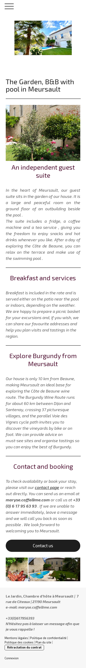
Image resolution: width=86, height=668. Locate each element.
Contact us (43, 545)
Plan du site (43, 642)
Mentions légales (16, 638)
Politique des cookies (19, 642)
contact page (47, 487)
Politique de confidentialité (48, 638)
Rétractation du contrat (24, 647)
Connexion (12, 658)
